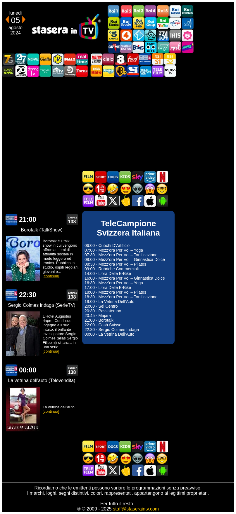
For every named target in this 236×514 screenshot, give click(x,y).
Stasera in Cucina (125, 201)
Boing (138, 47)
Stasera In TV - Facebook (137, 201)
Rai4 (150, 11)
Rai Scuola (126, 23)
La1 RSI (157, 59)
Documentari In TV (113, 177)
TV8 (121, 59)
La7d (175, 47)
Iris (175, 35)
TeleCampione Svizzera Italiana (145, 59)
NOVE (33, 59)
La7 (163, 47)
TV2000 (187, 23)
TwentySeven (21, 59)
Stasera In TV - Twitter (113, 201)
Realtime (82, 59)
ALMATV (170, 71)
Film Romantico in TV (125, 189)
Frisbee (108, 71)
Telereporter (145, 71)
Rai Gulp (150, 23)
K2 (57, 59)
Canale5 (114, 35)
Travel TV (45, 71)
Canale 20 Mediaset (21, 71)
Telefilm (157, 71)
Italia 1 (138, 35)
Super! (187, 47)
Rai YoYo (163, 23)
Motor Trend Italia (96, 59)
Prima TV (100, 189)
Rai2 (126, 11)
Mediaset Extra (126, 47)
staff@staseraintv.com (136, 508)
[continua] (51, 276)
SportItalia (133, 71)
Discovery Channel (70, 71)
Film (88, 177)
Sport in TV (100, 177)
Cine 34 (163, 35)
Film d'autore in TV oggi (162, 189)
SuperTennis (8, 71)
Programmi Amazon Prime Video (150, 177)
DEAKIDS (96, 71)
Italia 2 (150, 35)
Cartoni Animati (125, 177)
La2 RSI (170, 59)
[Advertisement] (118, 124)
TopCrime (114, 47)
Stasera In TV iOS (150, 201)
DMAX (70, 59)
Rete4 (126, 35)
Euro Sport (175, 23)
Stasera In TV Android (162, 201)
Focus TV (82, 71)
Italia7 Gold (8, 59)
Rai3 (138, 11)
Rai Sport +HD (138, 23)
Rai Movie (175, 11)
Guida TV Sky (137, 177)
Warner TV (121, 71)
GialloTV (45, 59)
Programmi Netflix (162, 177)
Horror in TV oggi (150, 189)
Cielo (108, 59)
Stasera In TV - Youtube (100, 201)
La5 (187, 35)
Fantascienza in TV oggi (137, 189)
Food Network (133, 59)
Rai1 (114, 11)
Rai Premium (187, 11)
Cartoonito (150, 47)
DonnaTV (33, 71)
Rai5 (163, 11)
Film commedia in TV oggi (113, 189)
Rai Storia (114, 23)
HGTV (57, 71)
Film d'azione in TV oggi (88, 189)
